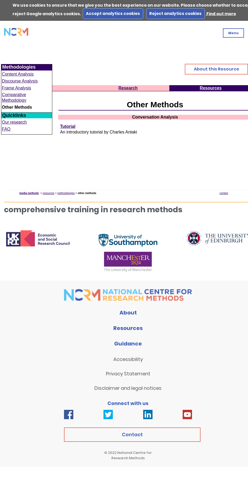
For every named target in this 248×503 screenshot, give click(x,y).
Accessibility (128, 359)
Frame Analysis (16, 88)
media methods (29, 193)
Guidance (128, 343)
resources (48, 193)
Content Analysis (18, 74)
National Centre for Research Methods (131, 455)
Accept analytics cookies (113, 13)
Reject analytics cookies (175, 13)
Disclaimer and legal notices (128, 388)
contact (223, 193)
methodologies (66, 193)
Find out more (221, 13)
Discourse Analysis (20, 81)
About (128, 312)
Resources (128, 328)
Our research (14, 122)
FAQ (6, 129)
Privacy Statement (128, 373)
